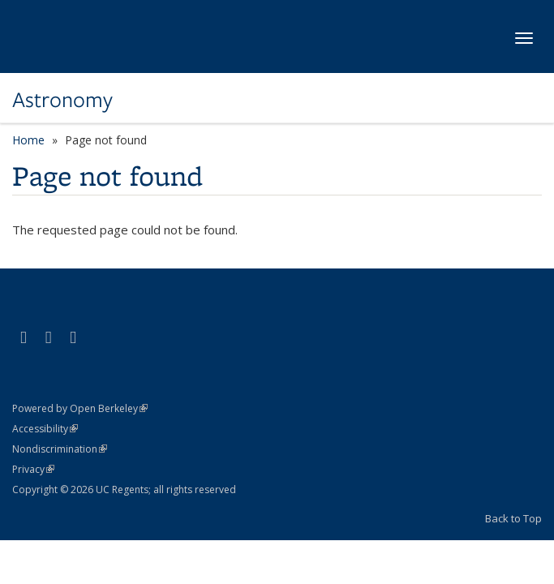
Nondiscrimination (59, 449)
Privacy (33, 469)
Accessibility (45, 429)
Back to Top (513, 518)
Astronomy (62, 99)
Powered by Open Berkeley (80, 408)
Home (28, 140)
